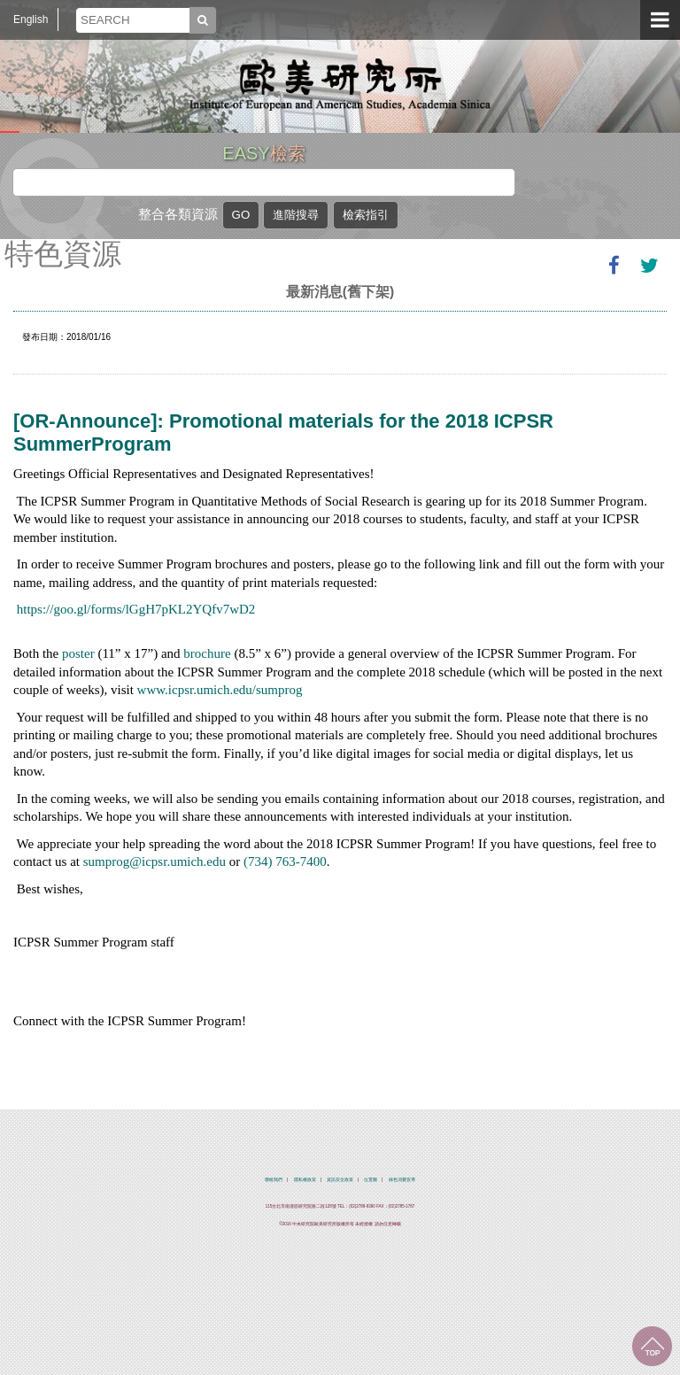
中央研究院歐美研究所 (340, 84)
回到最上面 (652, 1346)
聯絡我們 (273, 1180)
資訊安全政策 (340, 1180)
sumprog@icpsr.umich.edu (154, 861)
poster (78, 653)
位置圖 (370, 1180)
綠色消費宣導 (402, 1180)
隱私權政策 (305, 1180)
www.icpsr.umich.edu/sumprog (220, 690)
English (30, 19)
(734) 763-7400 (285, 861)
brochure (206, 653)
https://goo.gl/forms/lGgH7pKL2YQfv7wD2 (136, 609)
